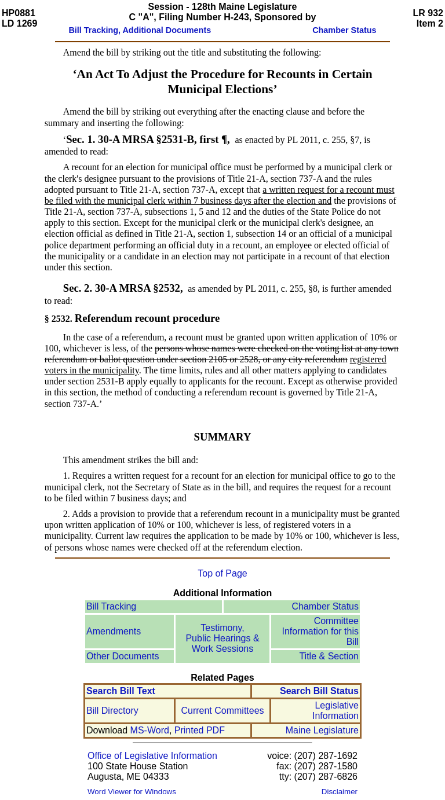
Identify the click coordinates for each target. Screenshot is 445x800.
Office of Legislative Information (152, 756)
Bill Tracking (111, 606)
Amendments (113, 631)
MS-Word (149, 730)
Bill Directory (112, 710)
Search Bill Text (120, 691)
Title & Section (329, 656)
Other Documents (122, 656)
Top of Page (222, 573)
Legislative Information (335, 710)
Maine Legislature (322, 730)
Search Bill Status (319, 691)
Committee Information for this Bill (320, 631)
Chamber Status (325, 606)
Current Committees (222, 710)
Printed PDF (199, 730)
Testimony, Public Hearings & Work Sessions (222, 638)
